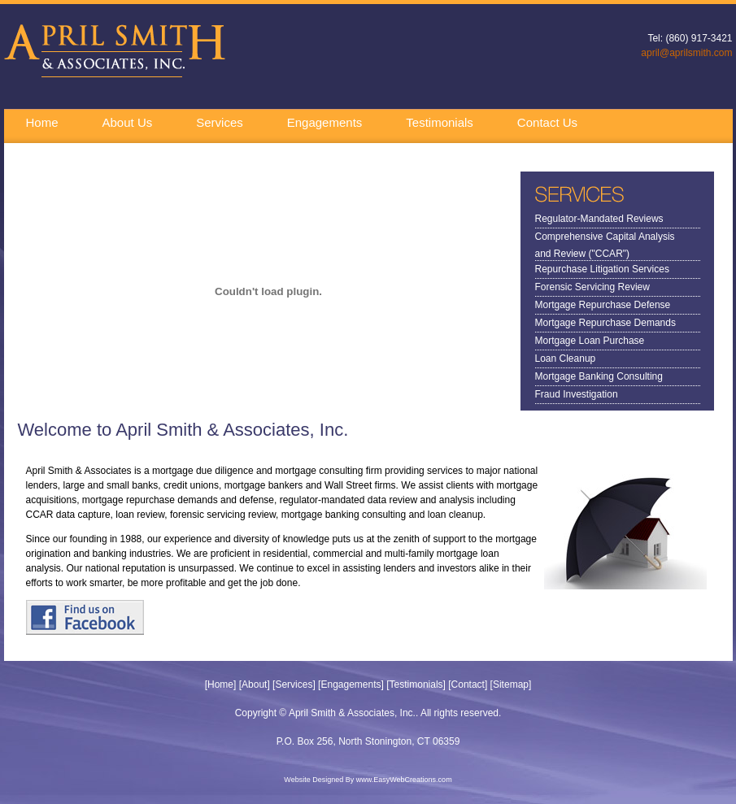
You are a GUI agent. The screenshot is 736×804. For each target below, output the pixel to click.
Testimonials (439, 122)
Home (42, 122)
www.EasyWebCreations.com (404, 780)
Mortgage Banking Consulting (599, 376)
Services (219, 122)
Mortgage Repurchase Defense (603, 305)
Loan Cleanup (565, 358)
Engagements (325, 122)
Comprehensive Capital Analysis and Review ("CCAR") (605, 238)
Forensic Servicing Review (592, 287)
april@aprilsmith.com (686, 53)
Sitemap (511, 684)
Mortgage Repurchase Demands (605, 322)
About (254, 684)
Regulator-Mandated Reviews (599, 218)
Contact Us (547, 122)
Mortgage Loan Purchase (590, 340)
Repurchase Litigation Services (602, 269)
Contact (468, 684)
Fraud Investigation (576, 394)
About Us (127, 122)
